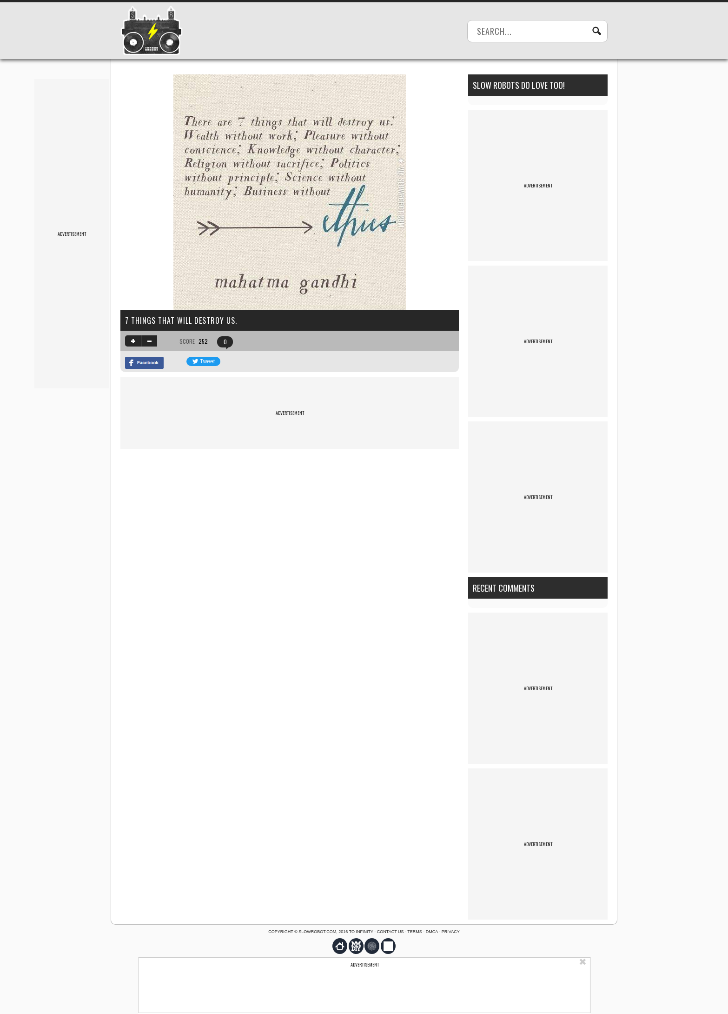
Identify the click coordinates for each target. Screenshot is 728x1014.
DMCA (432, 931)
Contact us (390, 931)
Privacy (451, 931)
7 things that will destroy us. (181, 320)
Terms (414, 931)
